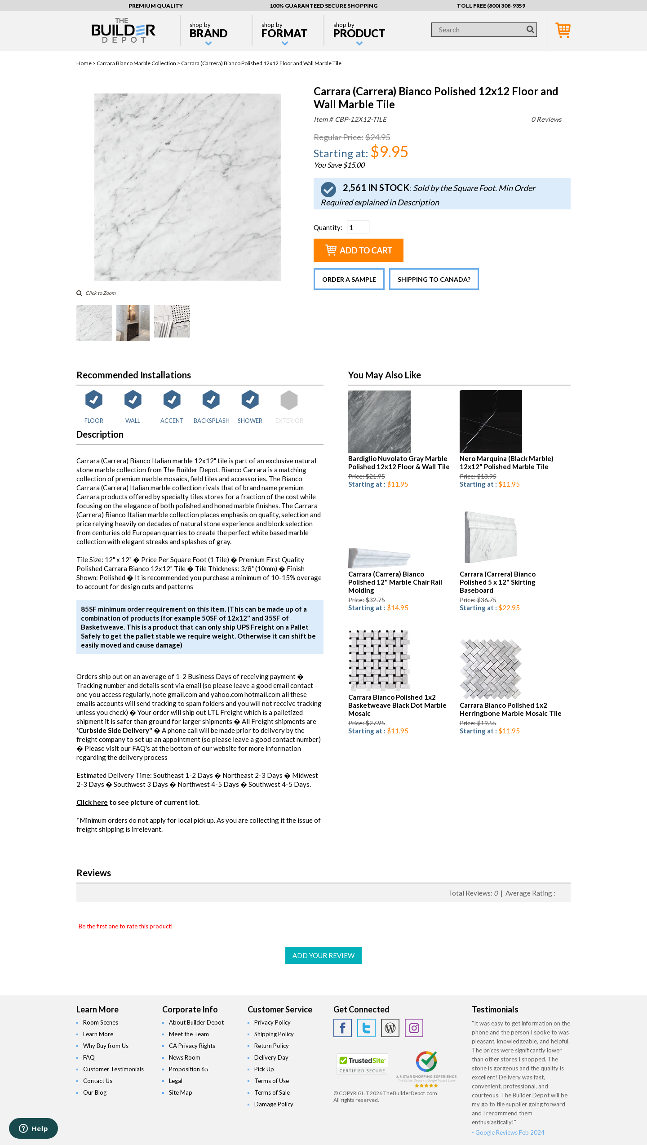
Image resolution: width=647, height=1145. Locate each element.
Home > (86, 63)
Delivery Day (271, 1057)
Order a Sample (349, 279)
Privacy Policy (272, 1022)
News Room (184, 1057)
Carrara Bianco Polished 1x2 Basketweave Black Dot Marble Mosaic (397, 705)
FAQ (89, 1057)
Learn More (98, 1034)
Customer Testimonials (113, 1069)
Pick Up (264, 1069)
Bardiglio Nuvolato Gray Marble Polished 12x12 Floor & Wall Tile (399, 462)
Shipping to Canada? (434, 279)
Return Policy (271, 1045)
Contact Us (97, 1080)
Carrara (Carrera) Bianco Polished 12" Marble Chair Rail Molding (395, 582)
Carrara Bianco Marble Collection (136, 63)
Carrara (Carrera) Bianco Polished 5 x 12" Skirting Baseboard (498, 582)
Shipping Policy (274, 1034)
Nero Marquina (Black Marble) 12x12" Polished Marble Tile (507, 462)
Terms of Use (271, 1080)
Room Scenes (100, 1022)
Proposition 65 (188, 1069)
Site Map (180, 1092)
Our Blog (94, 1092)
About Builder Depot (196, 1022)
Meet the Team (189, 1034)
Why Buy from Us (106, 1045)
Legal (175, 1080)
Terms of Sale (272, 1092)
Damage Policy (273, 1104)
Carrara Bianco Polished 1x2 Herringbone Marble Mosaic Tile (511, 709)
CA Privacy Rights (192, 1045)
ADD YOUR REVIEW (323, 955)
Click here (92, 802)
